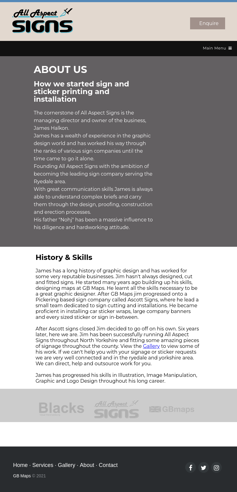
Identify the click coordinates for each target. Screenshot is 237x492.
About (87, 465)
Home (20, 465)
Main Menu (217, 48)
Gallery (151, 346)
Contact (108, 465)
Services (42, 465)
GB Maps (22, 475)
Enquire (208, 23)
